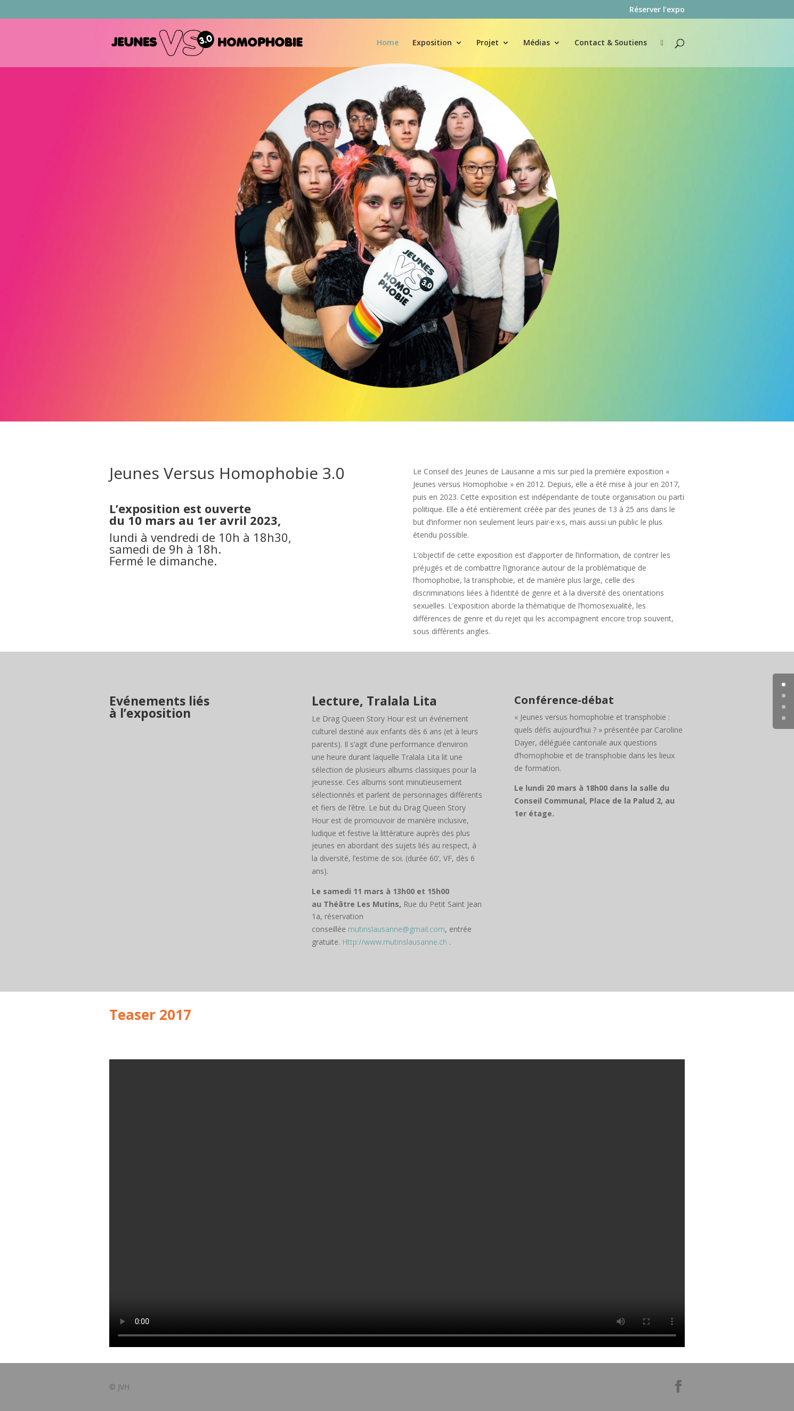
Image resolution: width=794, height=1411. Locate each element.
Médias (536, 43)
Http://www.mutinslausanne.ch (394, 942)
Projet (487, 43)
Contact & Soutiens (610, 43)
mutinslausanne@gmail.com (396, 929)
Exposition (432, 43)
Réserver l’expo (657, 10)
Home (388, 43)
